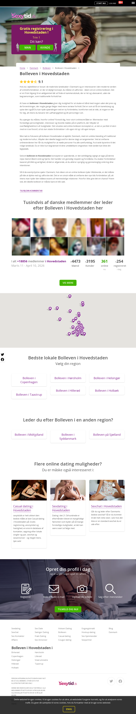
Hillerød (15, 663)
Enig (69, 709)
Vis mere (68, 282)
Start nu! (101, 3)
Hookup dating (88, 632)
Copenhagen (17, 656)
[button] (83, 334)
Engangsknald (88, 628)
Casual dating (64, 636)
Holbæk (15, 667)
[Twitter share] (2, 354)
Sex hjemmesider (89, 636)
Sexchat (14, 632)
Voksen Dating (65, 628)
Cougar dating (64, 640)
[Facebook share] (2, 359)
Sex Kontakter (17, 636)
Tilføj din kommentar (31, 190)
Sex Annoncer (41, 640)
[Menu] (133, 3)
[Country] (120, 2)
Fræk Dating (40, 636)
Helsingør (15, 660)
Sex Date (39, 628)
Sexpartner (87, 640)
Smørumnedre (41, 660)
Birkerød (15, 652)
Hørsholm (39, 652)
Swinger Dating (42, 632)
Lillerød (38, 656)
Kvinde (45, 47)
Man (27, 47)
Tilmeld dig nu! (68, 609)
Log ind (112, 3)
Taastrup (39, 663)
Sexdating (15, 628)
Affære (14, 640)
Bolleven (62, 632)
